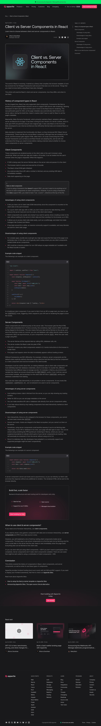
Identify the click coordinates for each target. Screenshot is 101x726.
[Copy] (68, 37)
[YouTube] (17, 722)
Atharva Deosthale (13, 651)
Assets (91, 692)
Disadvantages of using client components (21, 233)
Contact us (93, 690)
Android (33, 707)
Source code (64, 700)
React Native (34, 700)
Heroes (78, 680)
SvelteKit (33, 692)
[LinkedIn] (62, 37)
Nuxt (32, 690)
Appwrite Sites (48, 572)
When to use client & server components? (23, 525)
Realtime (49, 692)
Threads (63, 692)
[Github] (9, 722)
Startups (78, 682)
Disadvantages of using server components (21, 412)
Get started (50, 600)
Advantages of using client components (20, 200)
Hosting (49, 695)
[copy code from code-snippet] (67, 262)
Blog (48, 6)
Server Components (14, 322)
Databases (50, 682)
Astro (32, 712)
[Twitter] (59, 37)
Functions (49, 687)
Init (61, 690)
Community (64, 687)
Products (20, 6)
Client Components (13, 150)
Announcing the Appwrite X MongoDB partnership (50, 2)
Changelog (55, 6)
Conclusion (10, 560)
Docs (27, 6)
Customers (41, 6)
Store (91, 687)
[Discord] (6, 722)
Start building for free (17, 514)
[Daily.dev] (20, 722)
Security (92, 695)
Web (32, 680)
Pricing (34, 6)
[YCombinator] (65, 37)
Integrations (64, 685)
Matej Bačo (74, 651)
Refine (33, 695)
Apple (32, 705)
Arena (62, 702)
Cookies (94, 722)
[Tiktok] (26, 722)
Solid (32, 715)
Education (78, 685)
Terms (83, 722)
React (32, 685)
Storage (49, 685)
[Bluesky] (23, 722)
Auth (48, 680)
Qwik (32, 710)
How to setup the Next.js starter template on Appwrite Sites (27, 581)
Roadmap (63, 697)
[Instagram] (29, 722)
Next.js (33, 682)
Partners (78, 687)
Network (49, 697)
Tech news (64, 705)
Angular (33, 697)
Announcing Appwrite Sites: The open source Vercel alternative (28, 584)
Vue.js (33, 687)
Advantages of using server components (20, 389)
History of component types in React (21, 101)
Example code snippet (13, 253)
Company (92, 680)
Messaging (50, 690)
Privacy (88, 722)
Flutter (33, 702)
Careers (92, 685)
